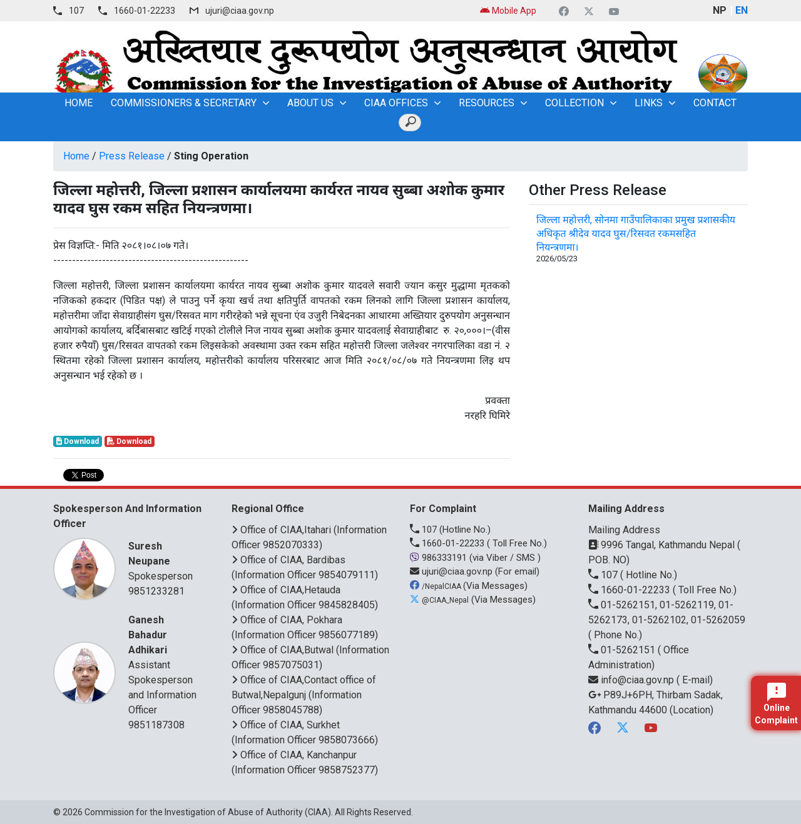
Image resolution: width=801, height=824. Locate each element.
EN (741, 10)
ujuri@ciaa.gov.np (239, 11)
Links (649, 103)
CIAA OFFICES (396, 103)
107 (76, 11)
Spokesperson (164, 560)
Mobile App (508, 11)
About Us (310, 103)
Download (77, 441)
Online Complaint (776, 704)
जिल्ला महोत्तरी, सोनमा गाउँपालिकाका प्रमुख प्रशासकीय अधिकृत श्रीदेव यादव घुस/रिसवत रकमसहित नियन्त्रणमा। (635, 233)
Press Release (132, 156)
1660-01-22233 (144, 11)
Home (76, 156)
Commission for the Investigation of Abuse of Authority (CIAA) (207, 812)
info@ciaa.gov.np (632, 680)
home (78, 103)
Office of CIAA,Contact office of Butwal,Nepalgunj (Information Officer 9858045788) (304, 695)
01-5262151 (623, 650)
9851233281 (156, 591)
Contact (715, 103)
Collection (574, 103)
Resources (486, 103)
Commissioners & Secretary (184, 103)
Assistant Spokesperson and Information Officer (164, 664)
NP (720, 10)
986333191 (439, 557)
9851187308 (156, 725)
